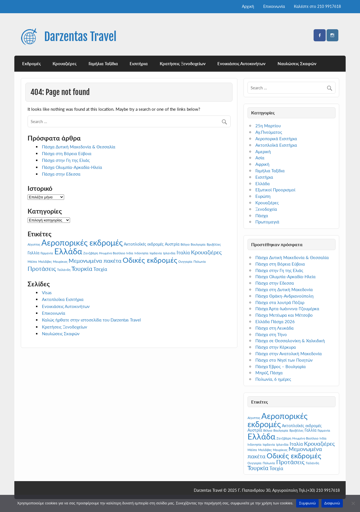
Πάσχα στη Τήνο (271, 334)
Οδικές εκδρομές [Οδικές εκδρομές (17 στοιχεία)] (150, 259)
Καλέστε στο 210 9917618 (317, 6)
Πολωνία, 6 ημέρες (273, 379)
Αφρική (262, 164)
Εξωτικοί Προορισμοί (275, 189)
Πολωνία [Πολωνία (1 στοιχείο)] (200, 261)
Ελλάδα (262, 183)
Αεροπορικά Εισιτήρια (276, 138)
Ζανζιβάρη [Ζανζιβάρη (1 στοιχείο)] (90, 253)
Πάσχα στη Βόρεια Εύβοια (66, 153)
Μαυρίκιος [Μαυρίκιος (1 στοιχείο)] (60, 261)
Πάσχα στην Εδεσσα (61, 173)
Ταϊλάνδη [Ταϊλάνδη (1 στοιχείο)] (63, 269)
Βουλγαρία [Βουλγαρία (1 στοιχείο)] (198, 244)
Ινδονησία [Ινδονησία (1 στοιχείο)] (141, 253)
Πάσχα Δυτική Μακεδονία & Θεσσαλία (78, 146)
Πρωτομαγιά (267, 221)
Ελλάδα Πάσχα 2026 (275, 321)
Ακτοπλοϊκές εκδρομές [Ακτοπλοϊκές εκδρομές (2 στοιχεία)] (144, 244)
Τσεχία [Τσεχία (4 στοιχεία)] (100, 269)
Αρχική (248, 6)
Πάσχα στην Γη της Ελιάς (66, 160)
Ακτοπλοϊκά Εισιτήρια (276, 145)
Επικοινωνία (274, 6)
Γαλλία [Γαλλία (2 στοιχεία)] (33, 253)
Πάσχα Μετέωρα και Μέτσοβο (284, 315)
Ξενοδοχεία (266, 209)
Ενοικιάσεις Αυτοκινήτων (241, 63)
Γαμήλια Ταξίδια (103, 63)
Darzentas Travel (80, 37)
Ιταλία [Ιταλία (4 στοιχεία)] (183, 252)
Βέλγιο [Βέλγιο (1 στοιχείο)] (185, 244)
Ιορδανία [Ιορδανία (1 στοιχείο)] (156, 253)
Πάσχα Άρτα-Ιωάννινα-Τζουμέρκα (287, 308)
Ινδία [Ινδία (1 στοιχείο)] (129, 253)
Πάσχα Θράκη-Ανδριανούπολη (284, 295)
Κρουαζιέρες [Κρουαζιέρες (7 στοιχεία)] (206, 252)
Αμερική (263, 151)
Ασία (259, 157)
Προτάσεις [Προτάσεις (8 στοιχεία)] (42, 268)
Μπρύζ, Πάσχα (269, 372)
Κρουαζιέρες (64, 63)
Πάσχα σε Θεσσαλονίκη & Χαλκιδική (290, 340)
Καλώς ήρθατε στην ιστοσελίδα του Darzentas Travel (91, 319)
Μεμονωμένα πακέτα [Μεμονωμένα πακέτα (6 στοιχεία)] (95, 260)
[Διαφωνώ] (353, 503)
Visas (47, 292)
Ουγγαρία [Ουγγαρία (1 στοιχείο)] (185, 261)
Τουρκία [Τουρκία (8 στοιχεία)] (81, 268)
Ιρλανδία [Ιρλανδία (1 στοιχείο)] (169, 253)
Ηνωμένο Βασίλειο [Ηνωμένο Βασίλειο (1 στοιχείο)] (112, 253)
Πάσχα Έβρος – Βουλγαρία (280, 366)
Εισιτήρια (139, 63)
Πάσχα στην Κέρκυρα (275, 347)
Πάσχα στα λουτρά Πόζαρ (279, 302)
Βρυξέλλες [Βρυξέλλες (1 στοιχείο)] (214, 244)
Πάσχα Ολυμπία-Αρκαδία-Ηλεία (72, 167)
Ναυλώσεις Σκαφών (297, 63)
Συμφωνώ (307, 503)
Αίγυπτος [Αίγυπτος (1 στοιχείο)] (34, 244)
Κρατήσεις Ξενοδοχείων (183, 63)
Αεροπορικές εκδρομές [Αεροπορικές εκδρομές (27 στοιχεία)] (82, 242)
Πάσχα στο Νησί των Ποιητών (284, 360)
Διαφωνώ (332, 503)
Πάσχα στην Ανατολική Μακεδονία (288, 353)
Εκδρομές (31, 63)
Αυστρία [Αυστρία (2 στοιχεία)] (172, 244)
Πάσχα (261, 215)
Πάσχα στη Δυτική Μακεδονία (284, 289)
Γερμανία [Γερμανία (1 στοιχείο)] (46, 253)
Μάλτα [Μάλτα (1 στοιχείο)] (32, 261)
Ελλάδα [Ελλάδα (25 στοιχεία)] (68, 251)
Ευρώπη (263, 196)
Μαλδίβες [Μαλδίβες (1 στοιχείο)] (45, 261)
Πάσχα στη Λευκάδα (274, 327)
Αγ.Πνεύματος (268, 132)
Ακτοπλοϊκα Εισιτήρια (63, 299)
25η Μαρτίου (268, 125)
